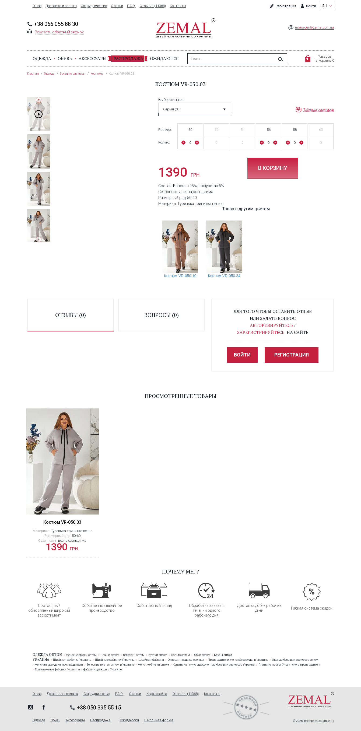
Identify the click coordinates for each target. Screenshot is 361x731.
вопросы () (161, 315)
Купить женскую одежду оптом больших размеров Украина (214, 664)
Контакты (178, 6)
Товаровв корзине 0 (325, 58)
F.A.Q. (131, 6)
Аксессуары (93, 58)
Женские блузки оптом (153, 664)
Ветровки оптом (134, 655)
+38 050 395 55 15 (99, 707)
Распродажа (128, 58)
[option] (38, 114)
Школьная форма (158, 720)
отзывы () (70, 315)
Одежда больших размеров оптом (295, 660)
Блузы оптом (223, 655)
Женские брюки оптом (81, 655)
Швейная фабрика (151, 660)
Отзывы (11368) (153, 6)
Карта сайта (156, 694)
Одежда (42, 58)
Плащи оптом (109, 655)
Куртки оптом (157, 655)
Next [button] (38, 239)
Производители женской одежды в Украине (238, 660)
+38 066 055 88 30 (56, 24)
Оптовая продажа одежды (186, 660)
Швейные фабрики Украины (115, 660)
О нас (37, 6)
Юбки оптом (202, 655)
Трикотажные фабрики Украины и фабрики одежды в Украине (78, 669)
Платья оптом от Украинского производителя (289, 664)
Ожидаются (164, 58)
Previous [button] (38, 100)
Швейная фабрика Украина (72, 660)
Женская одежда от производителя (59, 664)
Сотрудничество (94, 6)
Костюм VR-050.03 (62, 522)
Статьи (117, 6)
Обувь (65, 58)
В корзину (272, 168)
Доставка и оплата (61, 6)
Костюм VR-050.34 (224, 276)
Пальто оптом (180, 655)
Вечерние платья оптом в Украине (110, 664)
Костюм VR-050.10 (180, 276)
